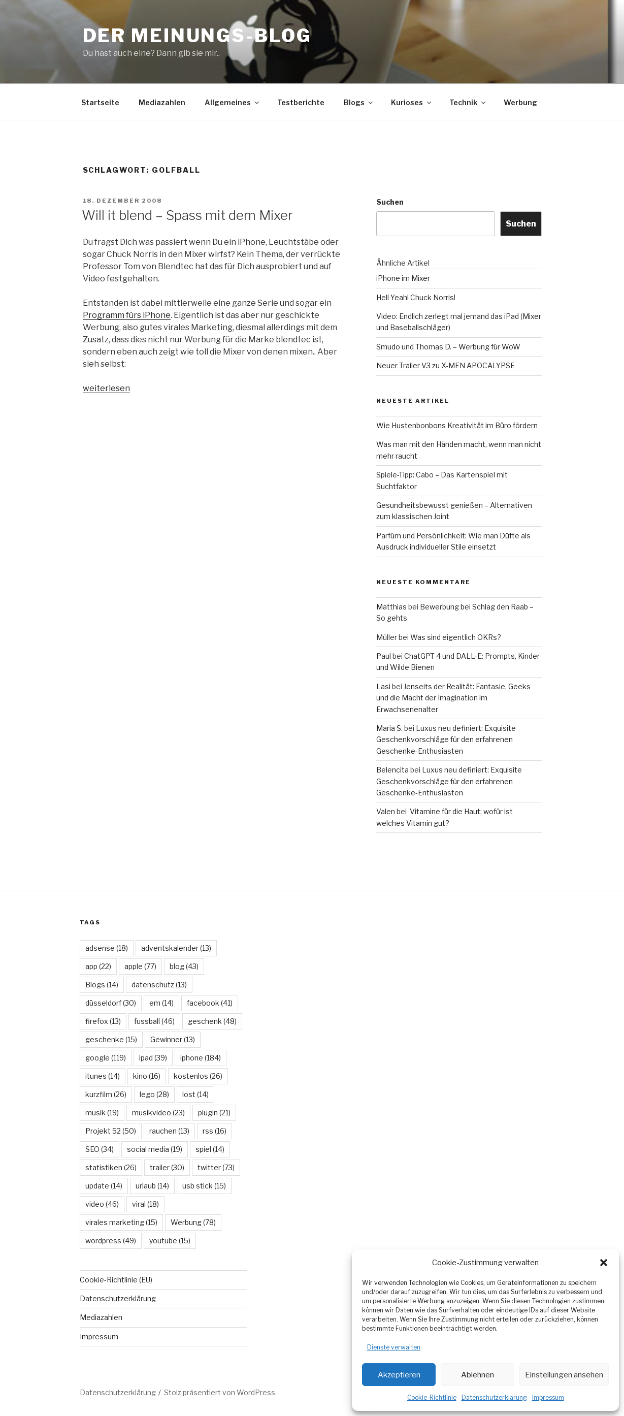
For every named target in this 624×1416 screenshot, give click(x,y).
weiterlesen (106, 388)
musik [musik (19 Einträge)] (102, 1112)
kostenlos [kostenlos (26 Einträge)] (198, 1076)
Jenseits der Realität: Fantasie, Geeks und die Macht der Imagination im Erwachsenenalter (453, 698)
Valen (385, 811)
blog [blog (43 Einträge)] (184, 966)
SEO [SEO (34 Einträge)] (99, 1149)
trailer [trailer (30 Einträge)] (167, 1167)
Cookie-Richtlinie (431, 1397)
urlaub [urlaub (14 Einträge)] (152, 1185)
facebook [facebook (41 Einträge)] (210, 1003)
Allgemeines (232, 102)
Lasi (383, 686)
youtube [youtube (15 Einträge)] (169, 1240)
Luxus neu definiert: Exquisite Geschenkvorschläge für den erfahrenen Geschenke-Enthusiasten (446, 739)
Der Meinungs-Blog (197, 35)
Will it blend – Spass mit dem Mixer (187, 215)
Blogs (359, 102)
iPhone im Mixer (403, 278)
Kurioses (412, 102)
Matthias (391, 606)
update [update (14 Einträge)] (103, 1185)
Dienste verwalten (393, 1347)
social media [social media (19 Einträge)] (154, 1149)
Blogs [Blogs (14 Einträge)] (101, 984)
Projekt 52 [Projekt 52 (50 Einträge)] (110, 1131)
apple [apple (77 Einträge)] (140, 966)
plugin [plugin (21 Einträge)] (214, 1112)
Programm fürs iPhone (127, 315)
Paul (383, 656)
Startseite (100, 102)
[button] (604, 1263)
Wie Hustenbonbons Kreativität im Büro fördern (457, 425)
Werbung (520, 102)
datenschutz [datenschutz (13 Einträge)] (159, 984)
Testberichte (300, 102)
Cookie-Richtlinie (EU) (116, 1279)
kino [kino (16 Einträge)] (146, 1076)
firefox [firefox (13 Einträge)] (103, 1021)
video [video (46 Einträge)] (102, 1204)
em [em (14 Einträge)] (161, 1003)
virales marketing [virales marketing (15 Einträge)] (121, 1222)
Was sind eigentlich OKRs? (455, 637)
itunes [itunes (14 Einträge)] (102, 1076)
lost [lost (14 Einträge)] (195, 1094)
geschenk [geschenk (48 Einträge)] (212, 1021)
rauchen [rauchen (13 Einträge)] (169, 1131)
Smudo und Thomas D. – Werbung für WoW (448, 346)
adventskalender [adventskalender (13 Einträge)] (176, 948)
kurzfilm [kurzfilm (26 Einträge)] (105, 1094)
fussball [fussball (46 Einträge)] (154, 1021)
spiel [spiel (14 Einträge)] (209, 1149)
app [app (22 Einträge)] (98, 966)
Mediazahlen (162, 102)
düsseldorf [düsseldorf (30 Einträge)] (110, 1003)
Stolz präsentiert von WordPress (219, 1392)
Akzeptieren (399, 1374)
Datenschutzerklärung (494, 1397)
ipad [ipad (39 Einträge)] (153, 1057)
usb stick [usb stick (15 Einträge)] (204, 1185)
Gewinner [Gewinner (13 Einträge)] (172, 1039)
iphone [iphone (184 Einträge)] (200, 1057)
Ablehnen (477, 1374)
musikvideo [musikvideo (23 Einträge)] (158, 1112)
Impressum (548, 1397)
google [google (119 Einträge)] (105, 1057)
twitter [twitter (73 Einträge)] (216, 1167)
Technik (468, 102)
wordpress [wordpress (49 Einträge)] (110, 1240)
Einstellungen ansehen (564, 1374)
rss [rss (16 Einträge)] (214, 1131)
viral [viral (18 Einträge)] (145, 1204)
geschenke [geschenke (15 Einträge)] (111, 1039)
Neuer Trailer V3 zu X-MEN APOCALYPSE (445, 365)
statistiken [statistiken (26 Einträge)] (111, 1167)
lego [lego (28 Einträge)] (154, 1094)
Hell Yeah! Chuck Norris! (415, 297)
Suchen (390, 202)
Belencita (392, 769)
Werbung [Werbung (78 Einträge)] (193, 1222)
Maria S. (389, 728)
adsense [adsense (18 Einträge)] (106, 948)
